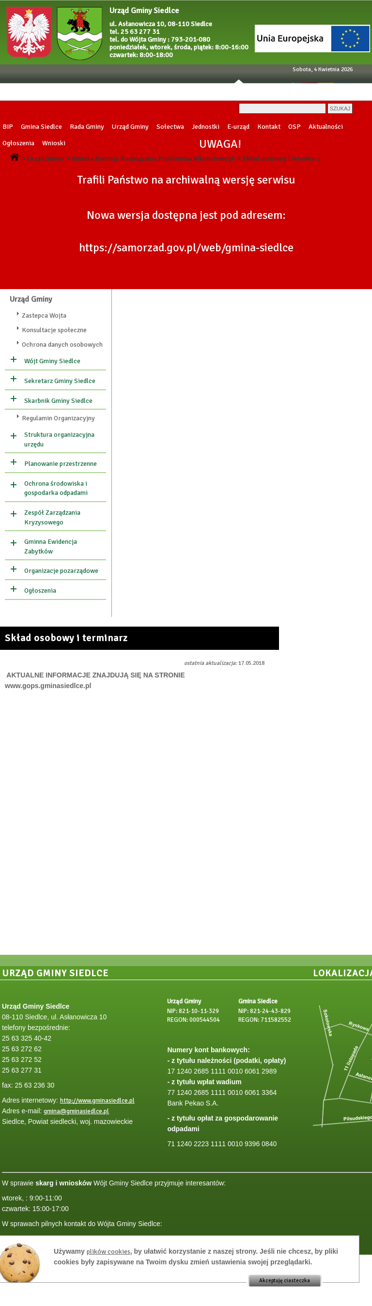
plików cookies (108, 1251)
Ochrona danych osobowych (62, 344)
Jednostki (205, 127)
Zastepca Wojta (44, 315)
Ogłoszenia (18, 143)
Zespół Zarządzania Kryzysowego (52, 517)
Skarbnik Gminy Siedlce (58, 401)
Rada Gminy (87, 127)
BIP (7, 127)
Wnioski (53, 143)
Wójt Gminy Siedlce (52, 361)
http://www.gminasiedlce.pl (97, 1101)
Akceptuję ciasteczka (284, 1280)
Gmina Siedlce (41, 127)
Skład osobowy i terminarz (281, 158)
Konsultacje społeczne (54, 330)
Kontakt (268, 127)
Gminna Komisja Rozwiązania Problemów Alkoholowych (153, 158)
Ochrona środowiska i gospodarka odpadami (56, 488)
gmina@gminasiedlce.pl (76, 1111)
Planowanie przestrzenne (60, 464)
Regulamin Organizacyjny (58, 418)
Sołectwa (170, 127)
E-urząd (238, 127)
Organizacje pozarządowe (61, 571)
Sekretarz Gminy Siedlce (59, 381)
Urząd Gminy (130, 127)
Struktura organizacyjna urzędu (59, 439)
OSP (294, 127)
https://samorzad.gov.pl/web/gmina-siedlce (186, 248)
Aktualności (326, 127)
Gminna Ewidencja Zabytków (50, 546)
